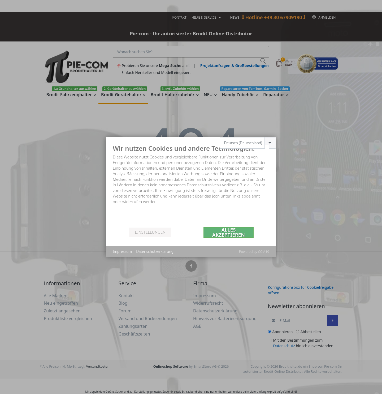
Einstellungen (150, 232)
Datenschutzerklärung (154, 251)
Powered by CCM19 (254, 251)
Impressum (122, 251)
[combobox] (248, 143)
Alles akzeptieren (228, 232)
